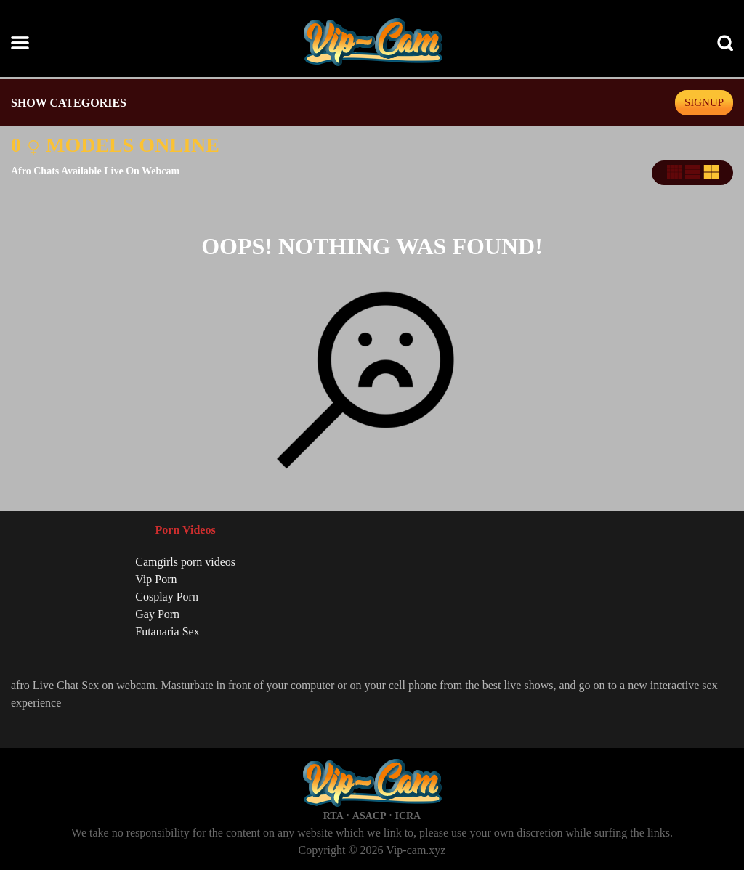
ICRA (408, 815)
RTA (333, 815)
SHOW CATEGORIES (68, 103)
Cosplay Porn (166, 596)
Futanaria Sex (167, 631)
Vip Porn (156, 579)
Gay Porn (157, 614)
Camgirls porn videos (185, 562)
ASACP (369, 815)
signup (704, 102)
